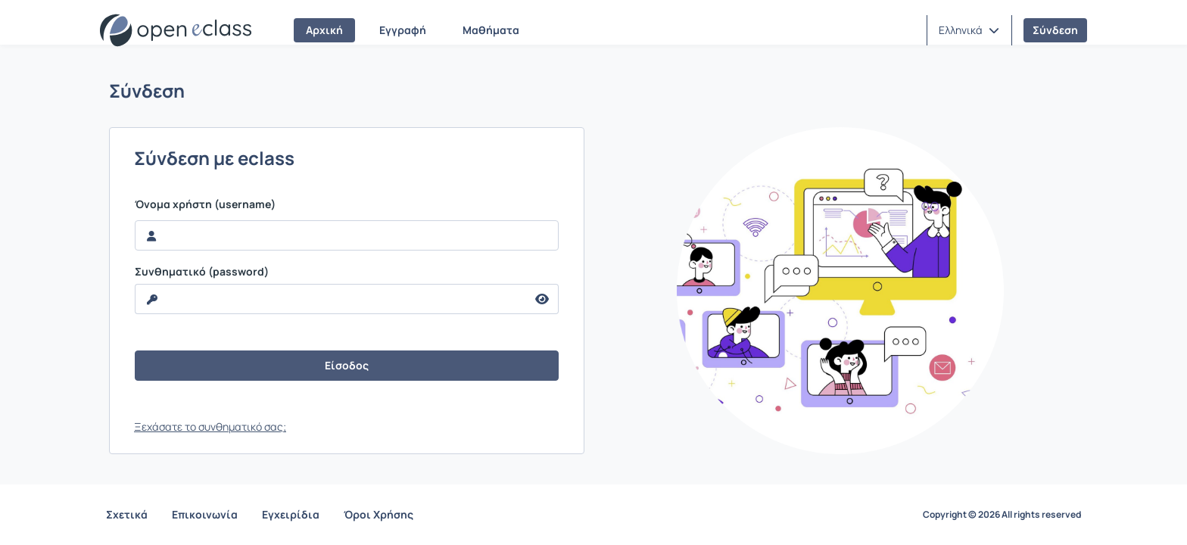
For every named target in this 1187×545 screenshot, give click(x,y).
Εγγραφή (402, 30)
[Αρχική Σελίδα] (175, 30)
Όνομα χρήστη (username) (205, 204)
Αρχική (324, 30)
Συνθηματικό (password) (202, 272)
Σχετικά (127, 514)
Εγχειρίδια (290, 514)
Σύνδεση (1055, 30)
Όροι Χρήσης (378, 514)
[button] (969, 30)
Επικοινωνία (205, 514)
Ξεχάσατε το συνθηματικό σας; (210, 426)
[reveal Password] (331, 299)
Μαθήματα (491, 30)
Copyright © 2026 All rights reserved (1002, 515)
